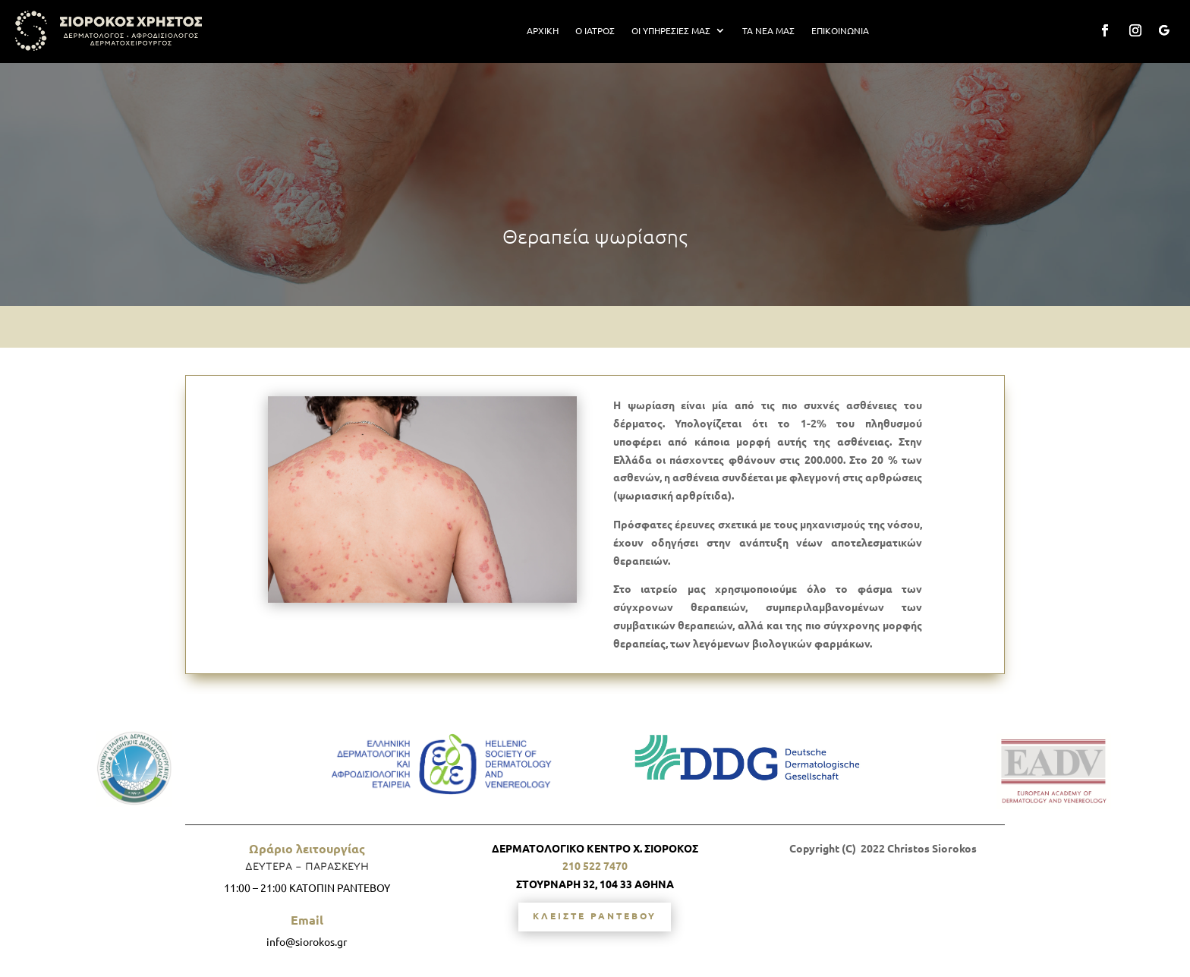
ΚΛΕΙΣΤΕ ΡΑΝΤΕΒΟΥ (594, 915)
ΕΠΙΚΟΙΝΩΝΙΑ (840, 30)
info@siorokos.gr (306, 941)
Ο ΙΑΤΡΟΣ (595, 30)
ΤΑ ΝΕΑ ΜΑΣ (768, 30)
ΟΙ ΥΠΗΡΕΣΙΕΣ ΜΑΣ (670, 30)
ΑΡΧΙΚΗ (543, 30)
